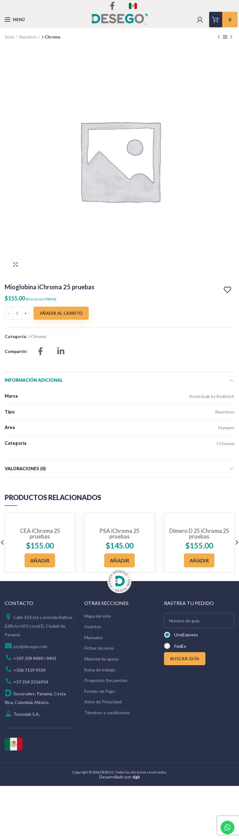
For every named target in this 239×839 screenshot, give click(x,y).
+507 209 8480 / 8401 (34, 658)
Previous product (219, 37)
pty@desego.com (30, 646)
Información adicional (34, 380)
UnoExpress (186, 634)
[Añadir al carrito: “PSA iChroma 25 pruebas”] (119, 560)
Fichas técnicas (99, 648)
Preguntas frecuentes (106, 680)
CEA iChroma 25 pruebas (40, 533)
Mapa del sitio (97, 616)
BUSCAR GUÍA (184, 658)
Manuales (93, 637)
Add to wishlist (228, 290)
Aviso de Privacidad (103, 701)
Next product (231, 37)
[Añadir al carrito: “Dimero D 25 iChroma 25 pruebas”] (199, 560)
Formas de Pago (99, 691)
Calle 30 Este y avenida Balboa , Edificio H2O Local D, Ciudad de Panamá (39, 626)
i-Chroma (51, 36)
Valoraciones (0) (25, 468)
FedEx (180, 646)
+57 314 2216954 (30, 681)
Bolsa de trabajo (99, 669)
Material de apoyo (101, 658)
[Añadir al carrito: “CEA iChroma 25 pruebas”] (40, 560)
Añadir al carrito (61, 313)
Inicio (9, 36)
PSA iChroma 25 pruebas (119, 533)
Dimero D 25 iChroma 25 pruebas (199, 533)
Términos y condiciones (107, 712)
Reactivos (28, 36)
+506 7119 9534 (29, 670)
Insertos (92, 626)
